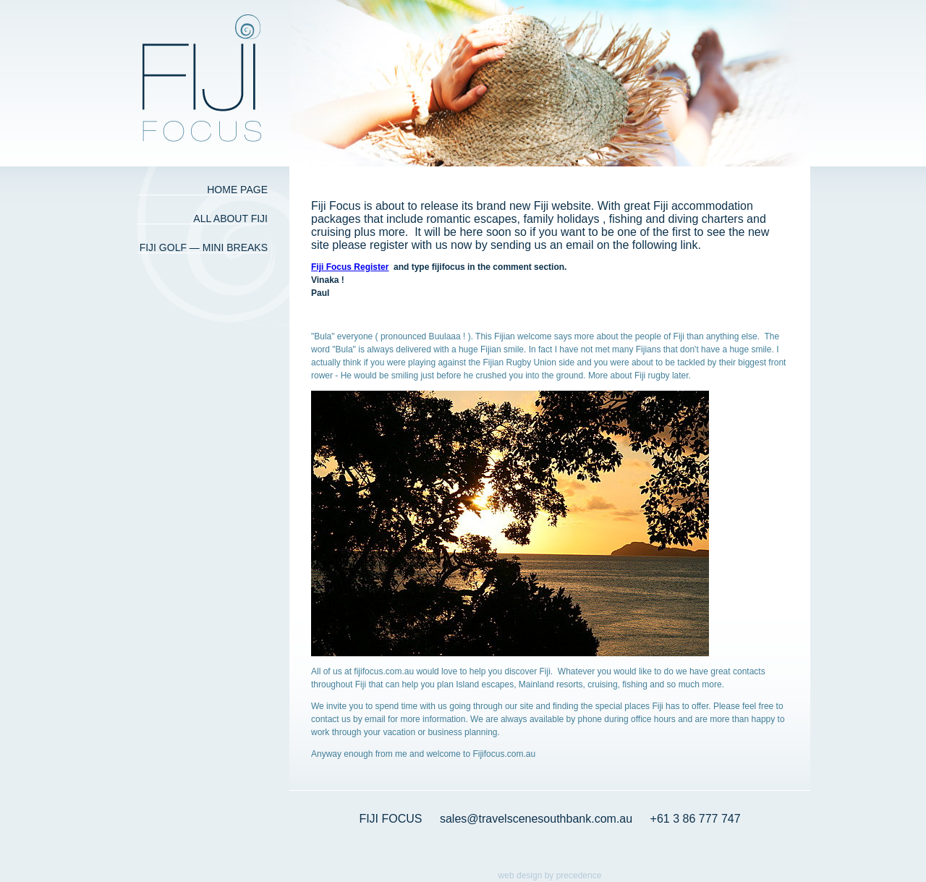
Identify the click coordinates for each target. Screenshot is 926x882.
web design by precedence (550, 875)
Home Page (237, 189)
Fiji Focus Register (349, 267)
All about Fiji (230, 218)
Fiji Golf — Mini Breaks (204, 247)
